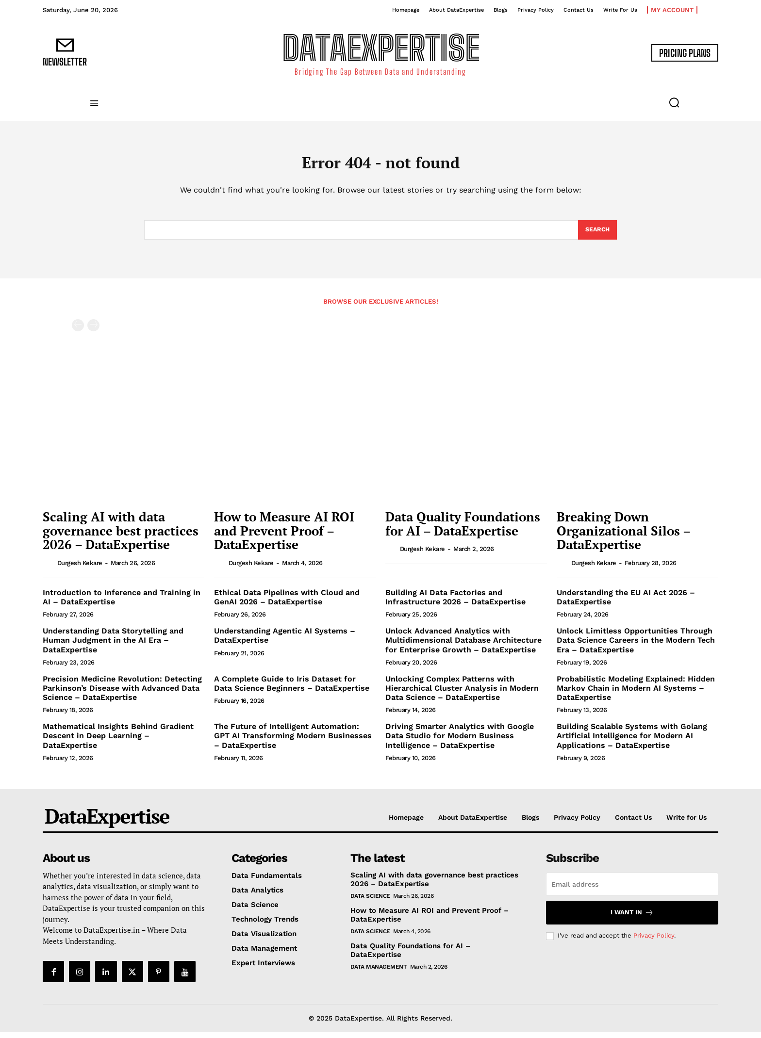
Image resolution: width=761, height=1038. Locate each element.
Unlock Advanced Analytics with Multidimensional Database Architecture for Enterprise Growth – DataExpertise (463, 646)
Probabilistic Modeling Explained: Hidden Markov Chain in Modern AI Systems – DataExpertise (636, 694)
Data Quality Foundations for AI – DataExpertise (462, 529)
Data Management (378, 972)
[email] (632, 890)
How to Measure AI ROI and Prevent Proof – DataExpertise (284, 536)
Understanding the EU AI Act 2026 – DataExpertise (626, 603)
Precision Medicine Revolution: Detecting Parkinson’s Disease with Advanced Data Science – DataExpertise (122, 694)
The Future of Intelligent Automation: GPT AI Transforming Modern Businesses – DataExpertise (293, 741)
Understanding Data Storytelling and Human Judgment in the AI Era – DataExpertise (113, 646)
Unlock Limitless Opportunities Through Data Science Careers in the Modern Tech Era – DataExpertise (636, 646)
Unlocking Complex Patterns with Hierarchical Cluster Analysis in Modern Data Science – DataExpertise (462, 694)
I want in (632, 918)
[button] (674, 102)
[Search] (597, 235)
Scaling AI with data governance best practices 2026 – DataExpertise (121, 536)
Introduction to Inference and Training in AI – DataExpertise (121, 603)
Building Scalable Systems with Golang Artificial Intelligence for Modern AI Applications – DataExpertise (632, 741)
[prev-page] (78, 331)
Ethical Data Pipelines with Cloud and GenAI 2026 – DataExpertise (287, 603)
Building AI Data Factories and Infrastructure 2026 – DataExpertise (455, 603)
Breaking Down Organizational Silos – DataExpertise (624, 536)
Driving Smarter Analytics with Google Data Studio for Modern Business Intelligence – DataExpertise (459, 741)
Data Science (370, 901)
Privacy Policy (653, 941)
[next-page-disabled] (93, 331)
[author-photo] (49, 568)
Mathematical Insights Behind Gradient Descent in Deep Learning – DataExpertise (118, 741)
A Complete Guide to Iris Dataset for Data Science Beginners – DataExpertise (291, 689)
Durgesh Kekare (79, 568)
